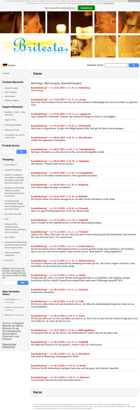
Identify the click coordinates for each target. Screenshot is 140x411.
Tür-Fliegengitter (14, 315)
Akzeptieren (86, 8)
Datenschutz (108, 3)
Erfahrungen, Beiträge (13, 125)
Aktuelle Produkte (11, 88)
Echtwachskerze (11, 165)
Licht (7, 219)
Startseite (91, 65)
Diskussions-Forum (12, 130)
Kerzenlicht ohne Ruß (13, 214)
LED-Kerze (9, 260)
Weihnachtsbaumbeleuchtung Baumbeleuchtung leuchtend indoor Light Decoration (16, 245)
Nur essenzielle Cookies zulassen (59, 8)
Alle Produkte (10, 96)
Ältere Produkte (11, 92)
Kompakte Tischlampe (13, 170)
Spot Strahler (10, 237)
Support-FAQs (10, 120)
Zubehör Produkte (12, 100)
